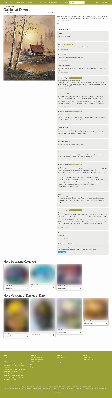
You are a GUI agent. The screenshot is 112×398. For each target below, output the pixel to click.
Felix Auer (54, 392)
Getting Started (20, 2)
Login (97, 2)
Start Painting (61, 357)
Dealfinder (60, 365)
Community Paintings (36, 359)
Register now (62, 252)
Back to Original (9, 6)
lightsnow (60, 44)
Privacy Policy (87, 357)
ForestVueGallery (63, 55)
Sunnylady (61, 33)
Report (59, 39)
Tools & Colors (53, 2)
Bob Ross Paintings (32, 2)
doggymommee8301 (64, 65)
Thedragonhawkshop (64, 141)
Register (104, 2)
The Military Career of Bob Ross (13, 375)
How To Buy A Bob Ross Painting (14, 364)
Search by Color (35, 361)
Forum (61, 2)
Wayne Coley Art (9, 12)
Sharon (60, 233)
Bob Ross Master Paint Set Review (14, 369)
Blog (66, 2)
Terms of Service (88, 359)
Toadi (59, 152)
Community (43, 2)
